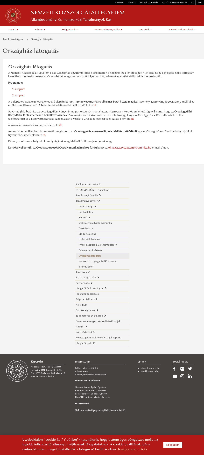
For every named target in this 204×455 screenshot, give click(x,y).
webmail (119, 3)
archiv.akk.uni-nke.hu (148, 372)
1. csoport (18, 89)
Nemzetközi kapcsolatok (182, 30)
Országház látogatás (42, 39)
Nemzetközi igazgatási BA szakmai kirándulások (98, 264)
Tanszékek (145, 30)
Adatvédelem (81, 372)
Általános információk (88, 184)
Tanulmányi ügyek (14, 39)
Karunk (13, 30)
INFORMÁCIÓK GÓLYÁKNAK (92, 190)
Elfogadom (172, 444)
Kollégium (81, 305)
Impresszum (82, 361)
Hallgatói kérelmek (89, 239)
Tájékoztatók (86, 212)
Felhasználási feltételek (86, 368)
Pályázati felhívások (86, 299)
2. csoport (18, 95)
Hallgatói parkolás (86, 343)
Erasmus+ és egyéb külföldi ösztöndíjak (98, 321)
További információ (132, 449)
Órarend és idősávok (90, 250)
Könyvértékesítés (85, 332)
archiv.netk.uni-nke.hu (149, 368)
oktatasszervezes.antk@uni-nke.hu (129, 147)
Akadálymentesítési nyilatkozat (90, 375)
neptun (132, 3)
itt (95, 105)
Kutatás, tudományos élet (108, 30)
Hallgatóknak (70, 30)
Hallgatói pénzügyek (87, 294)
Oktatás (40, 30)
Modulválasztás (87, 234)
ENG (200, 3)
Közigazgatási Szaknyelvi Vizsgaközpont (98, 338)
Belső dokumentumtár (174, 3)
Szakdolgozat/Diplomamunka (95, 223)
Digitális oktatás (149, 3)
